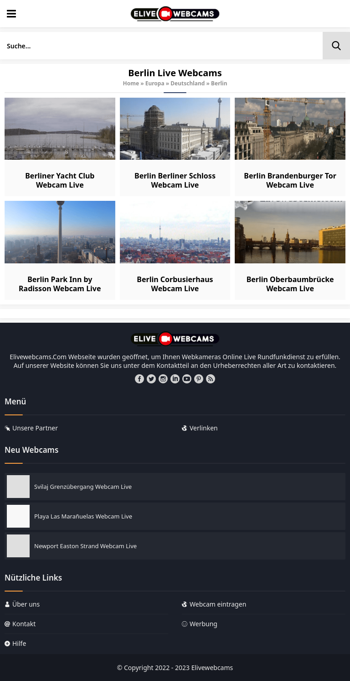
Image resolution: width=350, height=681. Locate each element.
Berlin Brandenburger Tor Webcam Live (290, 180)
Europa (155, 83)
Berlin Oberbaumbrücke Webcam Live (290, 284)
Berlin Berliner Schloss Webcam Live (175, 180)
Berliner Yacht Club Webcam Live (59, 180)
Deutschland (187, 83)
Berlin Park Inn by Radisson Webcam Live (60, 284)
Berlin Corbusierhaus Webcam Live (175, 284)
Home (131, 83)
